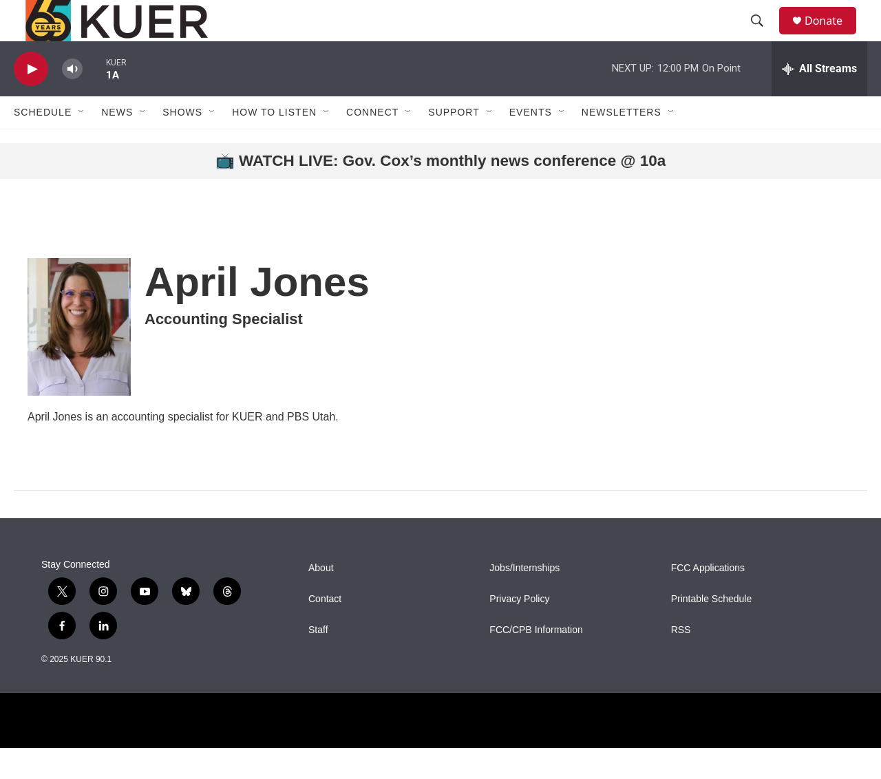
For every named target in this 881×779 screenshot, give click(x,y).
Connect (372, 143)
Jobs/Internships (524, 599)
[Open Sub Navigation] (81, 143)
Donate (832, 36)
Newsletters (621, 143)
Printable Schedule (711, 630)
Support (453, 143)
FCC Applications (708, 599)
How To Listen (274, 143)
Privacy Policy (519, 630)
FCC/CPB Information (535, 661)
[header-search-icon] (763, 36)
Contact (324, 630)
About (321, 599)
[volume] (72, 100)
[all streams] (819, 99)
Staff (318, 661)
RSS (681, 661)
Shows (182, 143)
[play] (31, 100)
